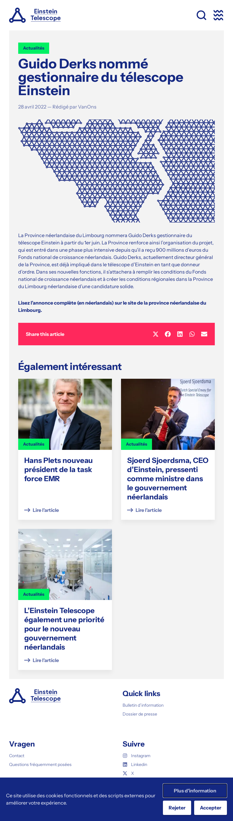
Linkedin (135, 764)
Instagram (136, 755)
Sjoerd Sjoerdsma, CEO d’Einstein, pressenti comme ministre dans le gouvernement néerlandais (167, 478)
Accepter (210, 808)
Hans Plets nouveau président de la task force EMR (58, 469)
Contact (16, 755)
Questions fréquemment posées (40, 764)
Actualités (33, 48)
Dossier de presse (140, 714)
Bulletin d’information (143, 705)
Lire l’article (46, 510)
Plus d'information (195, 791)
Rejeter (177, 808)
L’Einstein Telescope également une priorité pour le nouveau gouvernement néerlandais (64, 628)
